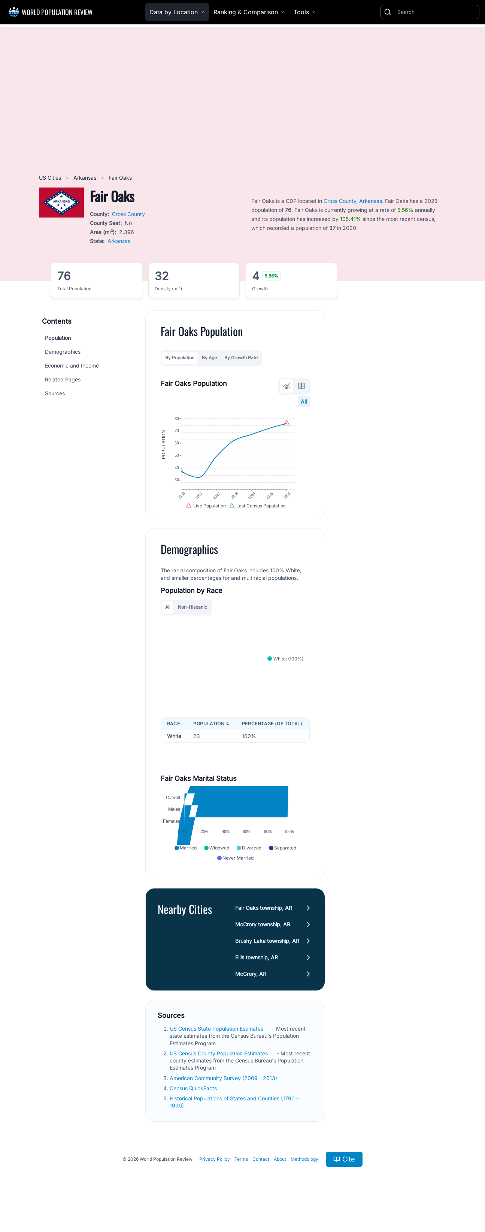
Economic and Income (72, 365)
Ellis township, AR (256, 974)
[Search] (436, 12)
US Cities (51, 177)
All (304, 401)
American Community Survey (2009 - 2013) (224, 1095)
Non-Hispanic (192, 617)
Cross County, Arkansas (353, 201)
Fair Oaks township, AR (263, 924)
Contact (260, 1176)
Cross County (128, 214)
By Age (209, 357)
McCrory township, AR (262, 941)
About (280, 1176)
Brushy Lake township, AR (267, 957)
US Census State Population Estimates (217, 1045)
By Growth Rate (241, 357)
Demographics (63, 351)
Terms (241, 1176)
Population (58, 338)
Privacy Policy (214, 1176)
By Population (179, 357)
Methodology (304, 1176)
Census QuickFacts (194, 1105)
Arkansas (85, 177)
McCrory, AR (250, 990)
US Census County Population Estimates (219, 1070)
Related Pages (63, 379)
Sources (55, 393)
